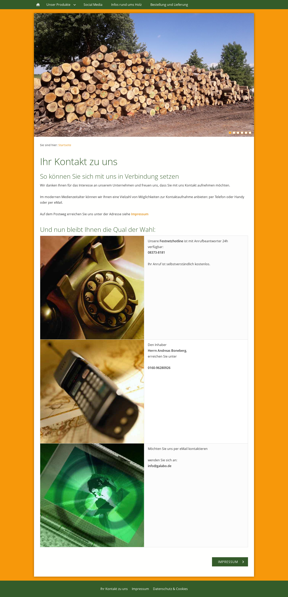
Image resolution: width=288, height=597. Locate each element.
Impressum (139, 214)
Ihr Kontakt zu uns (114, 589)
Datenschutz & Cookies (170, 589)
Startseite (64, 145)
